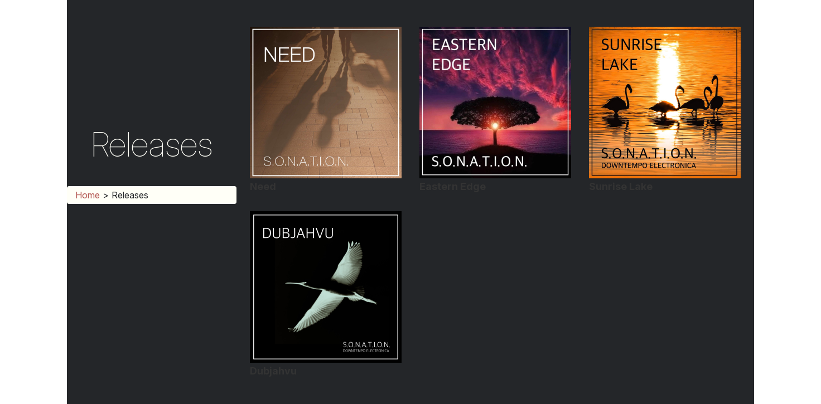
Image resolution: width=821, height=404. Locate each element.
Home (87, 195)
